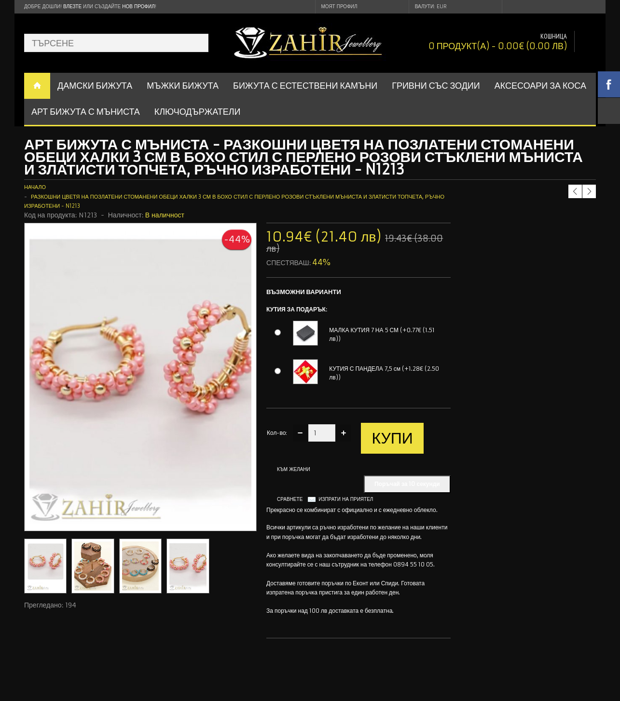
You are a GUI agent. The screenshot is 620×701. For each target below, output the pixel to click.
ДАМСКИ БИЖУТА (94, 85)
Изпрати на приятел (345, 499)
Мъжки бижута (183, 85)
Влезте (72, 6)
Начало (35, 187)
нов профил (138, 6)
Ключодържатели (197, 111)
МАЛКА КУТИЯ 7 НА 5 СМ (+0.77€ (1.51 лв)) (382, 334)
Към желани (293, 469)
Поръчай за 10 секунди (407, 483)
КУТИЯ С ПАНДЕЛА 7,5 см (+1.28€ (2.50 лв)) (384, 373)
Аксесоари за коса (540, 85)
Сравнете (290, 499)
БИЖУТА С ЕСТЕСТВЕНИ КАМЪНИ (305, 85)
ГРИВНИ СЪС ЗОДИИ (436, 85)
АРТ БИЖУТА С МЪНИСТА (85, 111)
